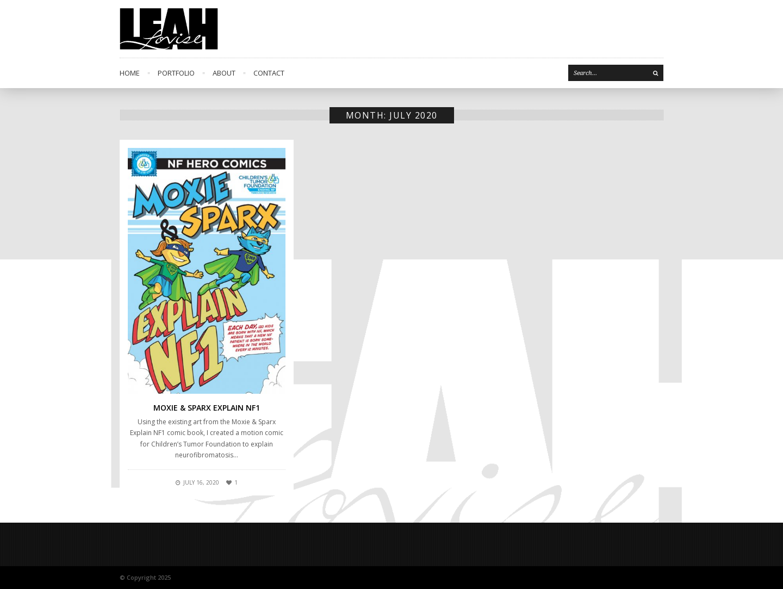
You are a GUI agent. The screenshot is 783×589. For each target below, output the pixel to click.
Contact (268, 73)
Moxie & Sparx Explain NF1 (206, 407)
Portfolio (176, 73)
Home (130, 73)
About (224, 73)
